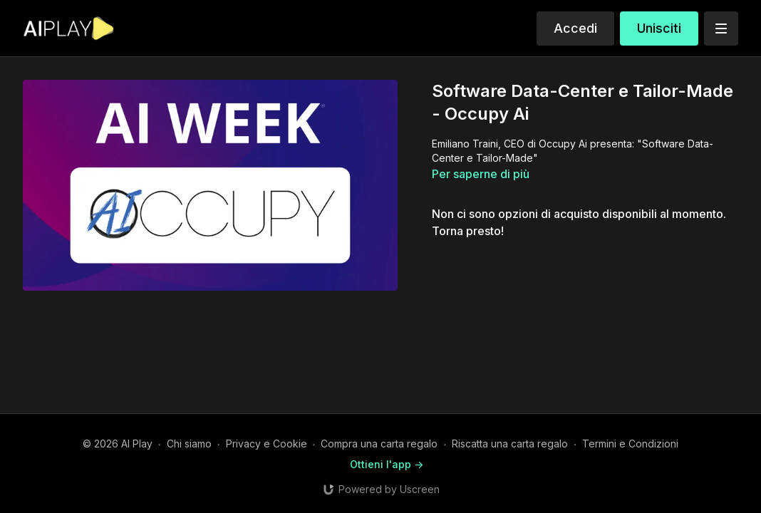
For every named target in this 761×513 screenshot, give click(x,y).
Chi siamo (189, 443)
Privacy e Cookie (266, 443)
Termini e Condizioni (630, 443)
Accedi (575, 28)
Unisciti (659, 28)
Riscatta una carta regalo (510, 443)
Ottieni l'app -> (386, 464)
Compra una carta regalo (379, 443)
